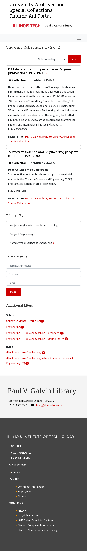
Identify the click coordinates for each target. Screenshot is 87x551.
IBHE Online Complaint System (35, 520)
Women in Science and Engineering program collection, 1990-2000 (43, 154)
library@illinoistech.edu (48, 405)
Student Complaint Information (36, 525)
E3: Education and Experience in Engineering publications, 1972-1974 (43, 71)
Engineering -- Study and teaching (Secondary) (33, 333)
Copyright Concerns (29, 515)
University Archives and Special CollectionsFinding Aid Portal (37, 10)
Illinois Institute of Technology (24, 352)
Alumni (22, 496)
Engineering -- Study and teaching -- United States (35, 339)
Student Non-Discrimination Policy (37, 530)
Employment (25, 491)
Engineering (13, 327)
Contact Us (17, 472)
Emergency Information (31, 486)
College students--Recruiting (23, 321)
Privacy (22, 510)
